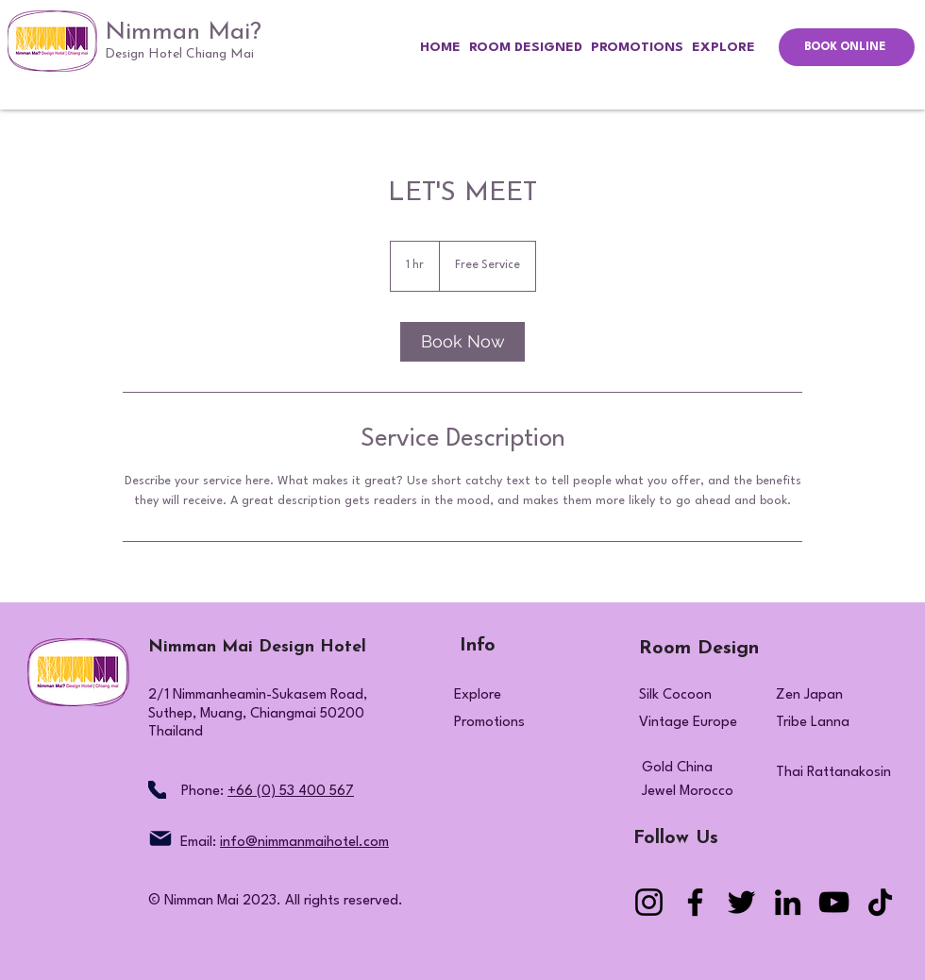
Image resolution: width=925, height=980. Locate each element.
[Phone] (157, 790)
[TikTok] (880, 902)
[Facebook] (695, 902)
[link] (462, 342)
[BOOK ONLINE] (847, 47)
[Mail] (160, 838)
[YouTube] (834, 902)
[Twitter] (741, 902)
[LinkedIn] (787, 902)
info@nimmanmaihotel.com (304, 843)
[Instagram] (649, 902)
